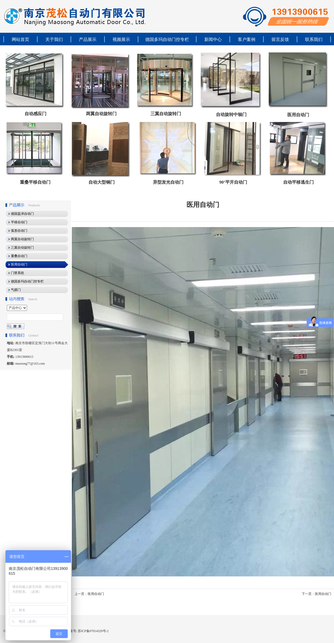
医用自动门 (298, 114)
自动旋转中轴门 (231, 114)
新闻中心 (213, 39)
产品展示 (87, 39)
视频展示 (121, 39)
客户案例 (246, 39)
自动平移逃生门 (298, 182)
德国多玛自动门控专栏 (167, 39)
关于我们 (54, 39)
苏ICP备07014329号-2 (93, 631)
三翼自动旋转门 (165, 113)
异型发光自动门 (168, 182)
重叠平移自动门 (35, 182)
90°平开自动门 (233, 182)
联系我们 (314, 39)
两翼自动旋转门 (101, 113)
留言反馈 (280, 39)
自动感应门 (35, 113)
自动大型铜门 (101, 182)
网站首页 (20, 39)
